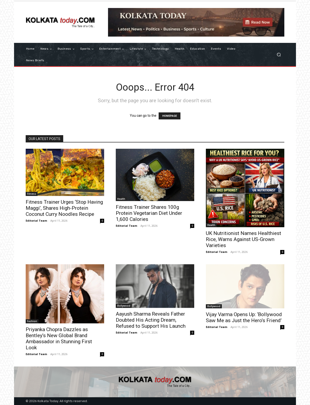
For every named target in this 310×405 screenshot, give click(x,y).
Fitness (31, 193)
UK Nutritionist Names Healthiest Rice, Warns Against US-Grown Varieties (243, 239)
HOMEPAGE (169, 115)
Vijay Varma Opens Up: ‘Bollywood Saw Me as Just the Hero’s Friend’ (244, 317)
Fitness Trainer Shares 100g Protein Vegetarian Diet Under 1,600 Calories (149, 213)
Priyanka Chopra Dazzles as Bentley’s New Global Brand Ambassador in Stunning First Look (59, 338)
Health (121, 199)
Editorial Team (36, 220)
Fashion (32, 321)
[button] (278, 54)
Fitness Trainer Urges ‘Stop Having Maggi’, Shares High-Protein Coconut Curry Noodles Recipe (64, 208)
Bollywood (123, 305)
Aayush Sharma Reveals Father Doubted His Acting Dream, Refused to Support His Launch (151, 320)
